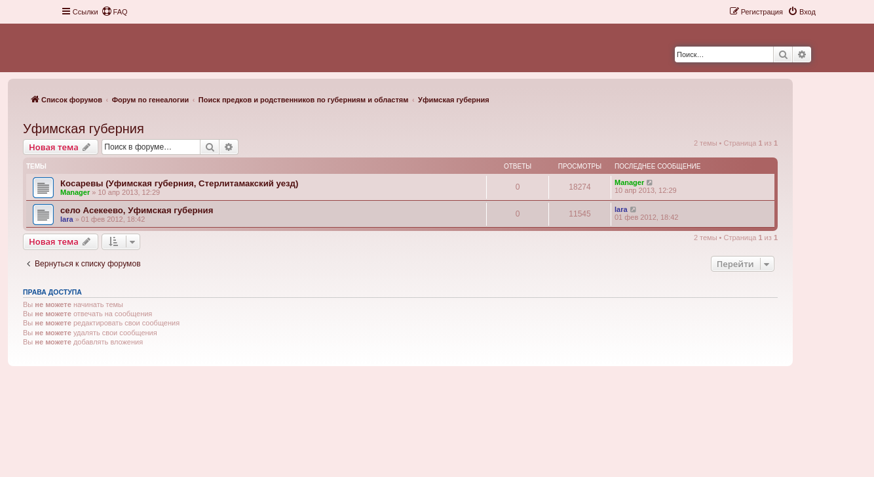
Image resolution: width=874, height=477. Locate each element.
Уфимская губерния (83, 128)
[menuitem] (115, 12)
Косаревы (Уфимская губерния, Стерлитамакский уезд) (179, 183)
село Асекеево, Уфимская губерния (136, 210)
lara (66, 219)
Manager (75, 192)
